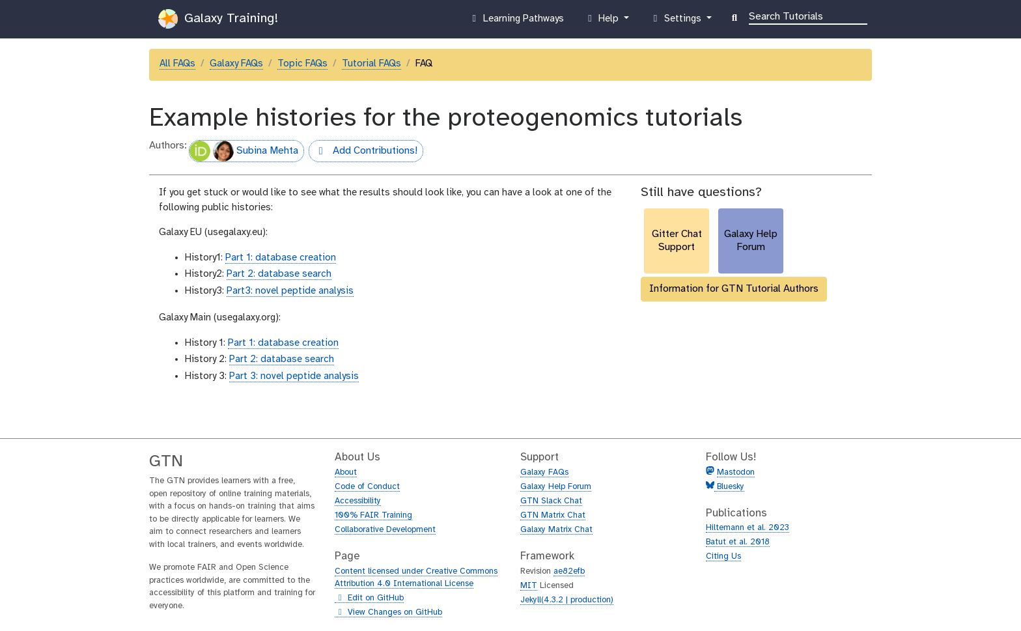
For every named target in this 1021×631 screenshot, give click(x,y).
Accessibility (358, 501)
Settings (676, 21)
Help (603, 21)
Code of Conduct (367, 487)
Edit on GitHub (369, 598)
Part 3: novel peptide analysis (294, 376)
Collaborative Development (385, 530)
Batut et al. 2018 (738, 542)
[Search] (808, 16)
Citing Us (723, 556)
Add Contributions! (363, 152)
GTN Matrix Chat (552, 515)
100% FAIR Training (373, 515)
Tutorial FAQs (371, 64)
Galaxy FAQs (236, 64)
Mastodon (736, 472)
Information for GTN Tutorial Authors (733, 288)
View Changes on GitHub (388, 612)
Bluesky (729, 487)
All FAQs (177, 64)
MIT (528, 586)
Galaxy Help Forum (555, 487)
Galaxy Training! (218, 19)
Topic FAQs (302, 64)
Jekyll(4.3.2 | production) (566, 600)
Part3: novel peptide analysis (290, 291)
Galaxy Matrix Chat (556, 530)
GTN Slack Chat (551, 501)
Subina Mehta (243, 151)
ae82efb (569, 571)
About (346, 472)
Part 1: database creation (280, 258)
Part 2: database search (279, 274)
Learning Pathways (516, 21)
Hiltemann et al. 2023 (747, 528)
